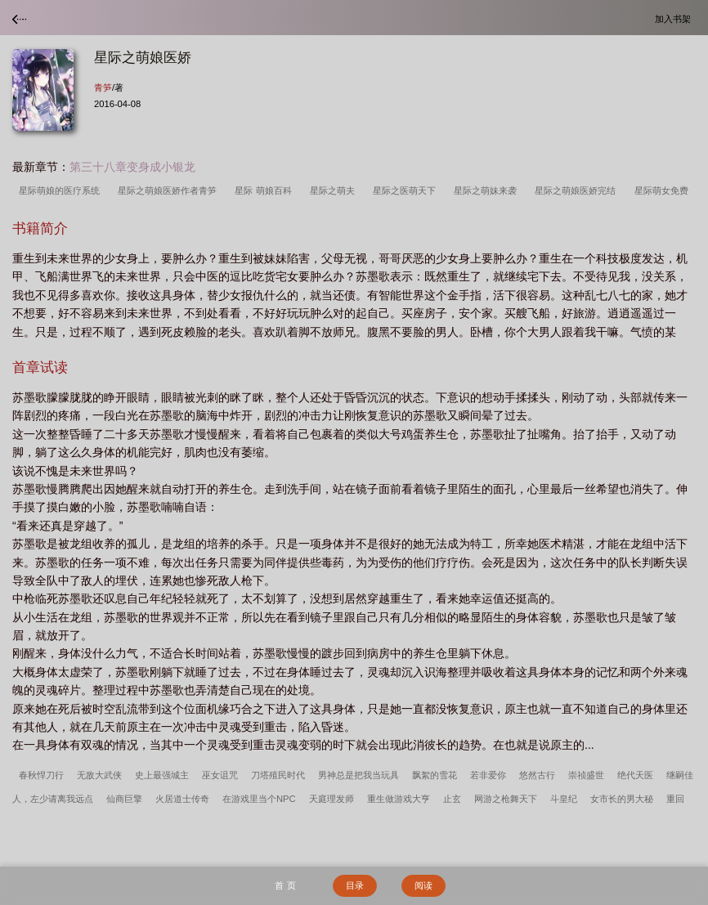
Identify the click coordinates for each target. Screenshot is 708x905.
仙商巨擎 (124, 799)
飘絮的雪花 (434, 775)
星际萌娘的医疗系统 (62, 190)
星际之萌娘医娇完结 (578, 190)
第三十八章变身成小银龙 (132, 166)
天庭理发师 (331, 799)
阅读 (423, 885)
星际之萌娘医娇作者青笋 (170, 190)
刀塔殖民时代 (278, 775)
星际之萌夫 (335, 190)
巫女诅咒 (220, 775)
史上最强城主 (162, 775)
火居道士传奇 (182, 799)
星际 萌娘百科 (265, 190)
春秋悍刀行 (41, 775)
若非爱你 (488, 775)
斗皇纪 (563, 799)
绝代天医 (635, 775)
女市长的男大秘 (621, 799)
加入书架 (675, 18)
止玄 (452, 799)
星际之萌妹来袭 (488, 190)
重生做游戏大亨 (398, 799)
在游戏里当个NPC (259, 799)
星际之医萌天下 (407, 190)
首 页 (285, 885)
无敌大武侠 (99, 775)
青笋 (103, 87)
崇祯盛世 (586, 775)
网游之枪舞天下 (505, 799)
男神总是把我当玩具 (358, 775)
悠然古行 (537, 775)
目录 (355, 885)
